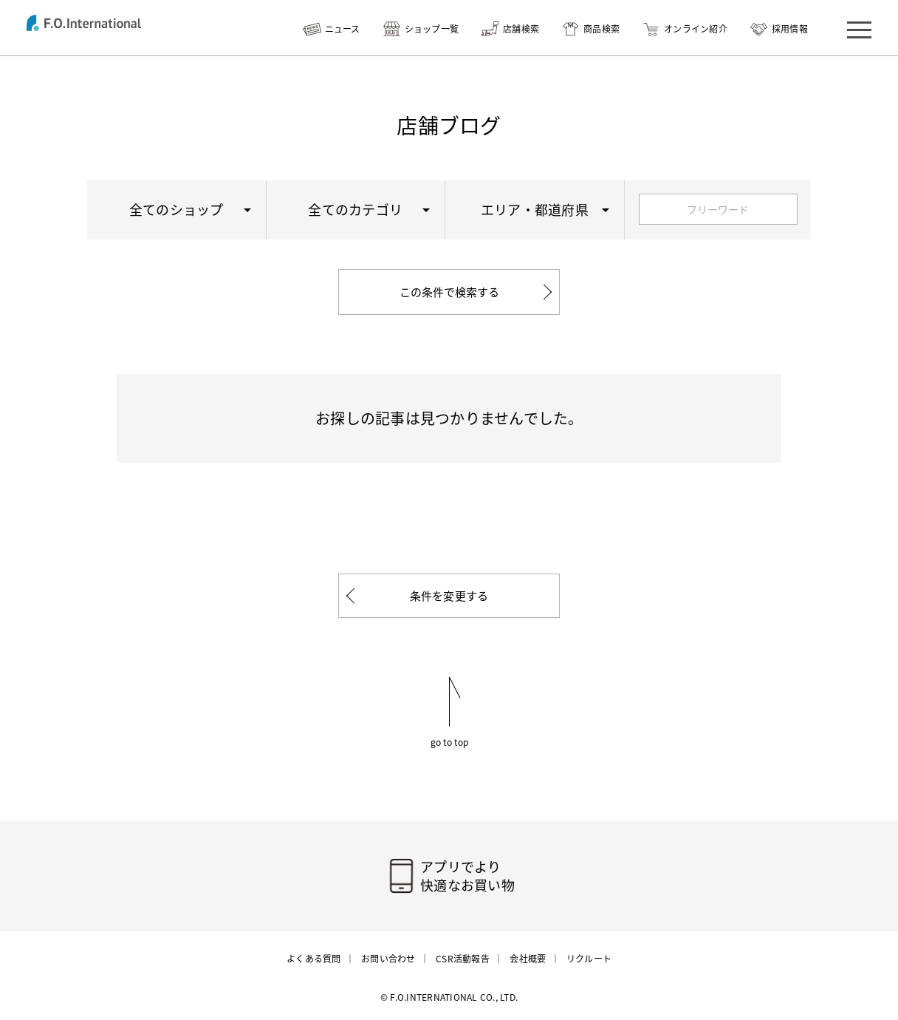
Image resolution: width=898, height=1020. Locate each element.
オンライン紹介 (695, 28)
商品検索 (601, 28)
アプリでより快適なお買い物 (467, 875)
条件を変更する (449, 596)
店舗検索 (521, 28)
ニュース (342, 28)
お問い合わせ (388, 958)
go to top (449, 741)
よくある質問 (314, 958)
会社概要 (528, 958)
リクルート (588, 958)
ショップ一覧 (432, 28)
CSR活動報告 (463, 958)
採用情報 (790, 28)
